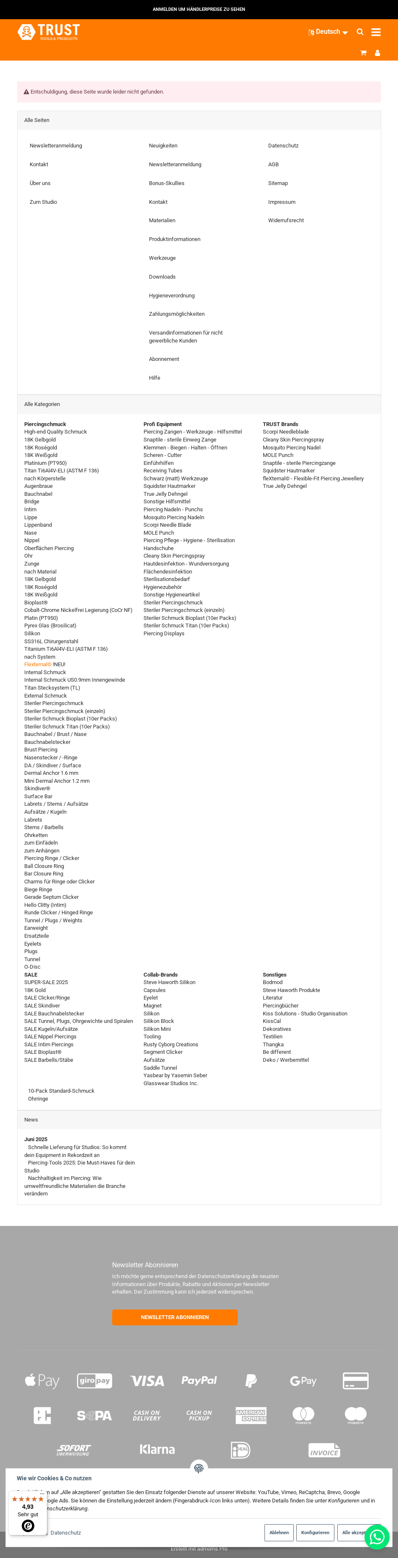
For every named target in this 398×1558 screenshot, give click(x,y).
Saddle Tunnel (160, 1067)
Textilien (272, 1036)
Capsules (155, 990)
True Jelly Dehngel (165, 493)
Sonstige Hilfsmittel (167, 501)
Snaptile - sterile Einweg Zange (180, 439)
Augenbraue (38, 486)
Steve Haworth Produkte (291, 990)
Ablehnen (279, 1532)
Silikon (32, 633)
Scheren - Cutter (163, 455)
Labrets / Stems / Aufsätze (56, 804)
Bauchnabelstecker (47, 741)
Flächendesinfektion (168, 571)
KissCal (272, 1021)
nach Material (40, 571)
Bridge (31, 501)
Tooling (152, 1036)
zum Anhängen (41, 850)
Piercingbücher (280, 1005)
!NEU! (44, 664)
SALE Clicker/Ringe (47, 998)
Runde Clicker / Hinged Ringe (58, 912)
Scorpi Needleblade (286, 432)
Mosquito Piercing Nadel (292, 447)
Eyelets (32, 943)
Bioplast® (36, 602)
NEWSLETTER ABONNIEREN (175, 1317)
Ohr (28, 556)
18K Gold (35, 990)
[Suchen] (360, 32)
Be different (277, 1052)
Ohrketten (36, 835)
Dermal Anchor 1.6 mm (51, 773)
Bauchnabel (38, 493)
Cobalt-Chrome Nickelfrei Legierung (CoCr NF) (78, 610)
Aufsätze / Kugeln (45, 812)
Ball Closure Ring (44, 866)
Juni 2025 (35, 1139)
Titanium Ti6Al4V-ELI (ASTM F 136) (66, 649)
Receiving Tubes (163, 470)
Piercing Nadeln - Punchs (173, 509)
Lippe (30, 517)
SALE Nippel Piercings (50, 1036)
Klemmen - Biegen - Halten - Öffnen (185, 447)
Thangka (273, 1044)
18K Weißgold (40, 455)
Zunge (31, 564)
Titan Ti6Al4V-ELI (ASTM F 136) (61, 470)
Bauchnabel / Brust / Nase (55, 734)
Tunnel (32, 959)
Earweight (36, 928)
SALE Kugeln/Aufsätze (51, 1028)
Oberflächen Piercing (49, 548)
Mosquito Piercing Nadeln (174, 517)
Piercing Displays (164, 633)
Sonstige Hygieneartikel (172, 594)
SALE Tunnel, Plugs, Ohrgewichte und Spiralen (78, 1021)
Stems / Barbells (44, 827)
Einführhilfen (159, 462)
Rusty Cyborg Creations (171, 1044)
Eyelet (151, 998)
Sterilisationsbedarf (167, 579)
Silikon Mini (157, 1028)
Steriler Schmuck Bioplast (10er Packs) (70, 719)
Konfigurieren (315, 1532)
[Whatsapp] (377, 1537)
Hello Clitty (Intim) (45, 904)
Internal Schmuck (45, 672)
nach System (39, 656)
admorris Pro (212, 1548)
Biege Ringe (38, 889)
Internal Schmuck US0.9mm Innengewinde (74, 680)
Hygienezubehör (163, 587)
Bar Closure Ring (43, 873)
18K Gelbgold (40, 439)
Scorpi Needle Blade (167, 525)
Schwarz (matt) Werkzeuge (176, 478)
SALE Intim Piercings (49, 1044)
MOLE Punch (159, 532)
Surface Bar (38, 796)
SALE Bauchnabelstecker (54, 1013)
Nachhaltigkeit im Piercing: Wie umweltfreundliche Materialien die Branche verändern (75, 1186)
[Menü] (42, 1496)
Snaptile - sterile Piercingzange (299, 462)
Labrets (33, 819)
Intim (30, 509)
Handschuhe (159, 548)
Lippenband (38, 525)
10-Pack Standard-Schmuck (61, 1091)
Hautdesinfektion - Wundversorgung (186, 564)
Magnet (153, 1005)
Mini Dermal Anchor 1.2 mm (57, 780)
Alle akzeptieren (359, 1532)
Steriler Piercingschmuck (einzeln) (64, 711)
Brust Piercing (40, 749)
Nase (30, 532)
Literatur (272, 998)
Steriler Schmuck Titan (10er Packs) (67, 726)
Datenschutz (66, 1533)
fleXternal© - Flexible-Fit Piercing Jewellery (313, 478)
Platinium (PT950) (45, 462)
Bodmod (272, 982)
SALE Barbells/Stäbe (48, 1060)
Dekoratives (277, 1028)
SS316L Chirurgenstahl (51, 641)
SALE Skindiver (42, 1005)
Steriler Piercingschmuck (54, 703)
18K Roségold (40, 447)
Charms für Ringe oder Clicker (59, 881)
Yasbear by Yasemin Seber (175, 1075)
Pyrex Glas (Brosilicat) (50, 625)
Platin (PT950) (41, 617)
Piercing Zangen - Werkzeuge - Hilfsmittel (193, 432)
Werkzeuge (162, 257)
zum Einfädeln (41, 843)
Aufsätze (154, 1060)
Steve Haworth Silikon (169, 982)
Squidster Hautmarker (169, 486)
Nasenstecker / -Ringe (50, 757)
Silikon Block (159, 1021)
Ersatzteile (36, 936)
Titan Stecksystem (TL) (52, 688)
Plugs (31, 951)
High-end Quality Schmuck (55, 432)
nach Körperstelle (45, 478)
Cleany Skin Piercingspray (174, 556)
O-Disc (32, 967)
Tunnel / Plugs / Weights (53, 920)
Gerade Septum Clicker (51, 897)
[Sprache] (328, 31)
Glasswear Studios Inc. (171, 1083)
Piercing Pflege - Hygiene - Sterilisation (189, 540)
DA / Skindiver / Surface (52, 765)
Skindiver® (37, 788)
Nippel (31, 540)
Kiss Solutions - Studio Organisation (305, 1013)
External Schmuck (45, 695)
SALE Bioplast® (43, 1052)
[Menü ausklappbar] (376, 32)
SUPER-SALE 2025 (46, 982)
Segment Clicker (163, 1052)
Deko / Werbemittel (286, 1060)
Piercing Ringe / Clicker (51, 858)
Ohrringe (37, 1098)
